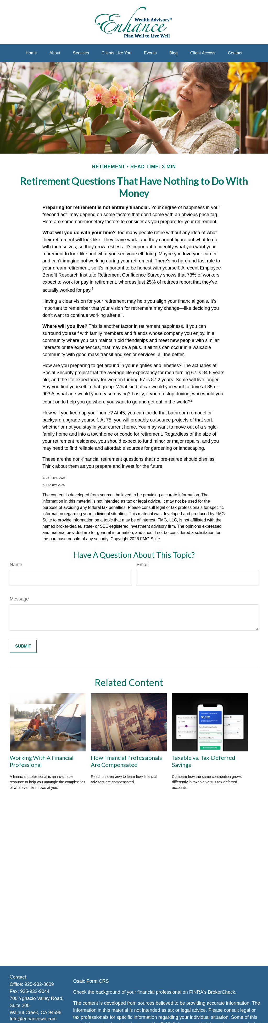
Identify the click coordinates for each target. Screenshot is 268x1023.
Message (19, 599)
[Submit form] (23, 646)
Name (16, 564)
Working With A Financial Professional (42, 761)
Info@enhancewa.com (33, 1018)
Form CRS (98, 981)
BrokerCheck (221, 992)
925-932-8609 (39, 984)
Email (142, 564)
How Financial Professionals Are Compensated (126, 761)
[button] (31, 53)
